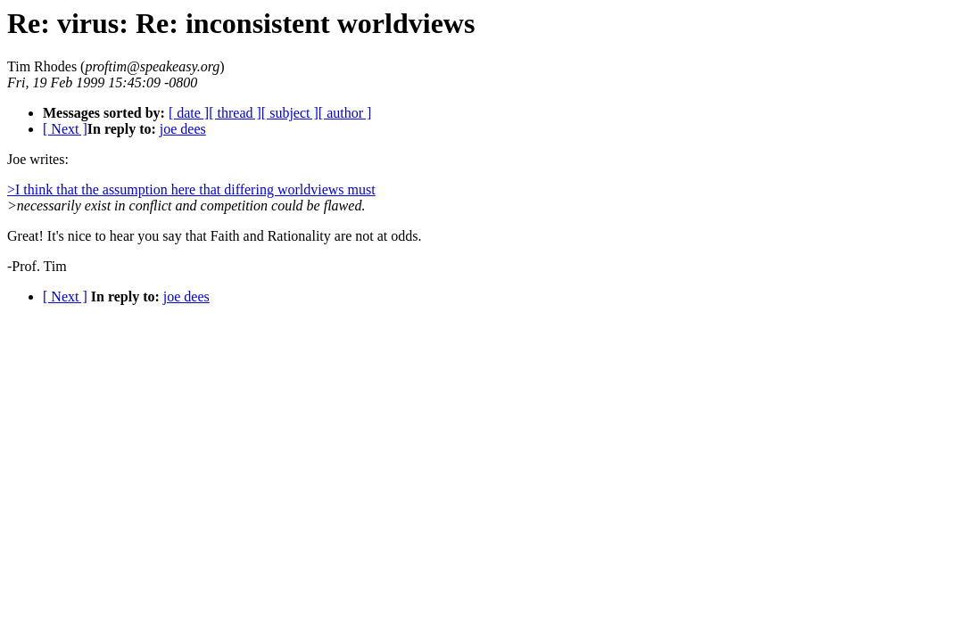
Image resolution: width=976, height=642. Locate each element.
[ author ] (345, 112)
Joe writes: (38, 159)
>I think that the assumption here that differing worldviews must (191, 189)
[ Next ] (65, 128)
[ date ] (189, 112)
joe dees (183, 128)
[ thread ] (235, 112)
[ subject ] (289, 112)
